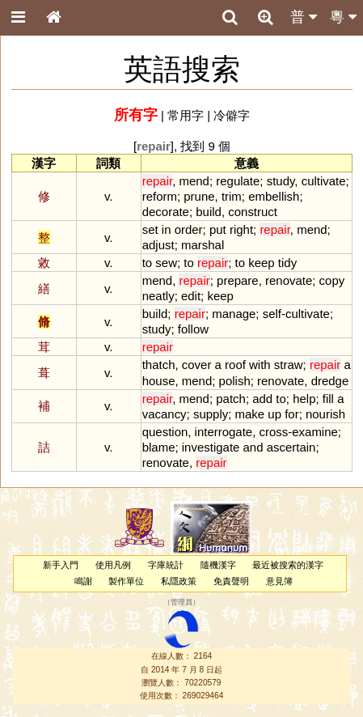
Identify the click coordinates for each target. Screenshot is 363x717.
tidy (287, 262)
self (272, 313)
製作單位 (126, 581)
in (166, 229)
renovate (288, 280)
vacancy (164, 414)
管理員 (181, 602)
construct (252, 211)
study (281, 181)
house (158, 381)
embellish (273, 196)
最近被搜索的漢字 (287, 565)
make (250, 414)
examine (315, 432)
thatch (158, 364)
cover (197, 364)
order (189, 229)
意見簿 (279, 581)
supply (210, 414)
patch (231, 398)
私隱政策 (178, 581)
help (304, 398)
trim (232, 196)
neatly (158, 296)
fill (328, 398)
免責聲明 (231, 581)
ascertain (291, 447)
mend (194, 181)
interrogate (224, 432)
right (241, 229)
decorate (165, 211)
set (150, 229)
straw (288, 364)
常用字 (185, 115)
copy (332, 280)
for (291, 414)
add (262, 398)
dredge (330, 381)
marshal (202, 245)
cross (274, 432)
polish (235, 381)
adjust (158, 245)
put (217, 229)
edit (190, 296)
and (253, 447)
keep (261, 262)
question (165, 432)
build (209, 211)
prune (199, 196)
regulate (238, 181)
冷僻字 (231, 115)
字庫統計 (166, 565)
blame (158, 447)
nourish (325, 414)
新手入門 (60, 565)
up (274, 414)
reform (159, 196)
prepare (238, 280)
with (260, 364)
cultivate (324, 181)
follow (193, 329)
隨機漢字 (218, 565)
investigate (211, 447)
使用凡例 (113, 565)
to (147, 262)
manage (233, 313)
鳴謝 (83, 581)
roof (235, 364)
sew (166, 262)
